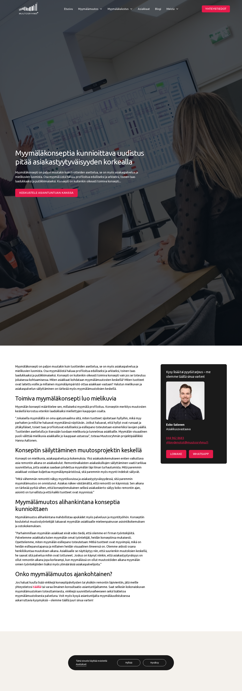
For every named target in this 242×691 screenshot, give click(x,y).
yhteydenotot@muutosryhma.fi (187, 442)
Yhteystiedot (215, 8)
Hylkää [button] (128, 662)
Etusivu (68, 8)
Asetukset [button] (81, 664)
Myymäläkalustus (118, 8)
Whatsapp (201, 454)
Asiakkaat (144, 8)
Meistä (170, 8)
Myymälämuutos (88, 8)
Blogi (158, 8)
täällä (37, 586)
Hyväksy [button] (154, 662)
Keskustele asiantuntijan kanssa (46, 192)
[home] (28, 9)
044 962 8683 (175, 438)
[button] (90, 9)
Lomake (176, 454)
